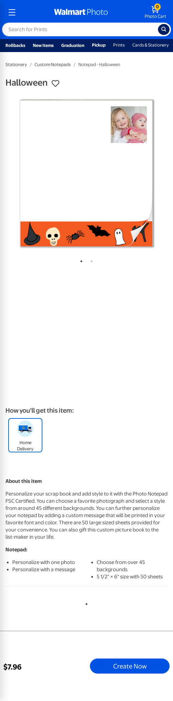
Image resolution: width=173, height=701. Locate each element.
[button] (55, 83)
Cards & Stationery (150, 45)
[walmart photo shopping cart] (155, 12)
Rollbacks (15, 45)
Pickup (99, 45)
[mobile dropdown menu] (12, 12)
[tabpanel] (86, 173)
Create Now (130, 666)
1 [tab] (80, 259)
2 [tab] (90, 259)
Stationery (16, 64)
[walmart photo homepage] (81, 12)
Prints (119, 45)
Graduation (72, 45)
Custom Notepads (53, 64)
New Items (43, 45)
